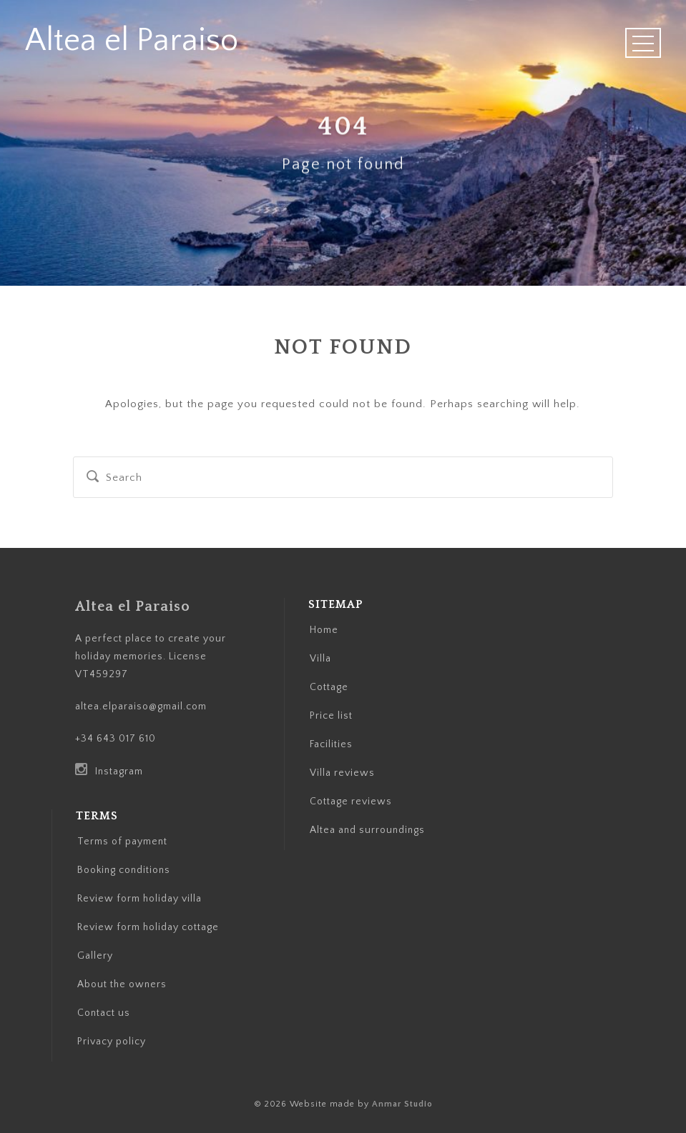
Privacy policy (111, 1041)
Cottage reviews (351, 801)
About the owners (122, 984)
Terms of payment (122, 841)
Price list (331, 716)
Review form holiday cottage (148, 927)
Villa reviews (342, 773)
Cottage (329, 687)
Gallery (95, 956)
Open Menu (643, 43)
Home (324, 630)
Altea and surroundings (367, 830)
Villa (320, 658)
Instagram (109, 771)
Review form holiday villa (139, 898)
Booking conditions (123, 870)
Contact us (103, 1013)
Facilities (331, 744)
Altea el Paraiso (131, 41)
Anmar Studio (402, 1104)
